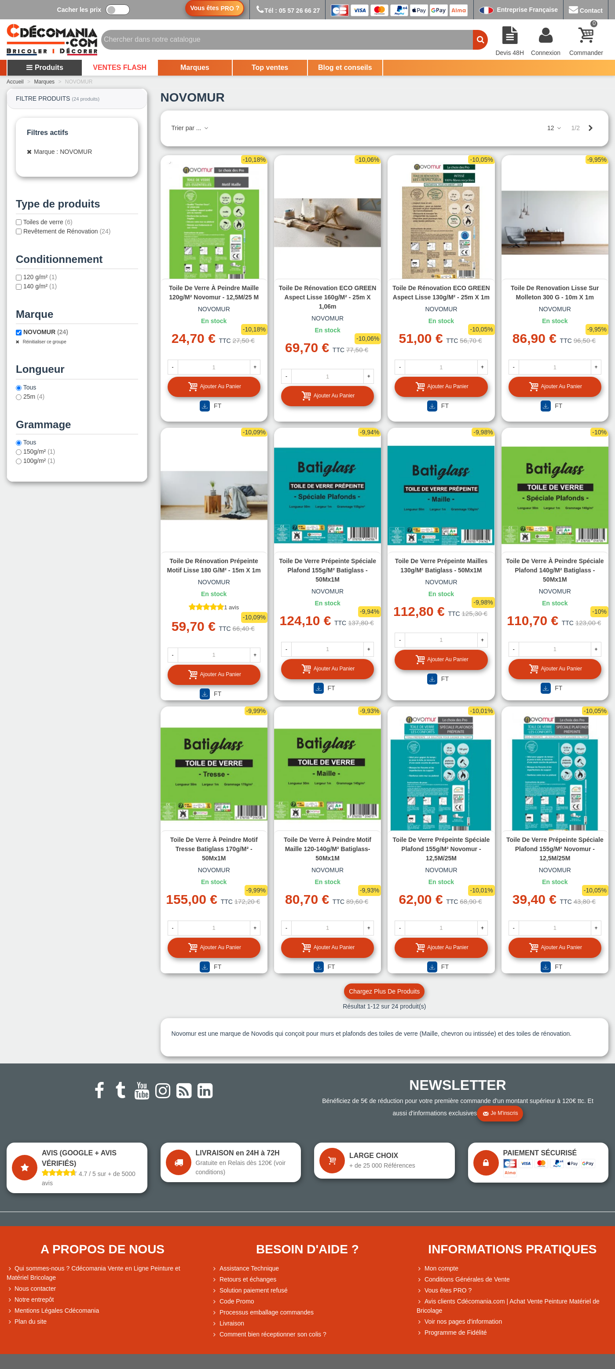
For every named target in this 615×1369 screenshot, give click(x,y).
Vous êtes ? (214, 8)
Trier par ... (190, 127)
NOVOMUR (45, 331)
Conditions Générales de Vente (463, 1279)
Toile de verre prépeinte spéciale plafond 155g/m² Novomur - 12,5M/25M (441, 849)
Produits (44, 67)
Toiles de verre (48, 222)
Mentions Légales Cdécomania (53, 1310)
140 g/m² (40, 286)
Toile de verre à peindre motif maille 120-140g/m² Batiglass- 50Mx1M (327, 849)
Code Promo (233, 1301)
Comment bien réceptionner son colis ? (269, 1334)
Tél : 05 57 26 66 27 (287, 10)
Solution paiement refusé (250, 1290)
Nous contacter (31, 1288)
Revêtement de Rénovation (66, 231)
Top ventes (270, 67)
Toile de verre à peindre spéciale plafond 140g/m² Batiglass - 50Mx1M (555, 570)
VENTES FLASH (119, 67)
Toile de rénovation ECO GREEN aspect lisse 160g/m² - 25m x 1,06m (327, 297)
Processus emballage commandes (263, 1312)
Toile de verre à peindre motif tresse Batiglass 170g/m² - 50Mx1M (214, 849)
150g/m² (39, 451)
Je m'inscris (500, 1113)
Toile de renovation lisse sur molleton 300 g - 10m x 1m (555, 292)
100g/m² (39, 460)
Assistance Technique (245, 1268)
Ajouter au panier (214, 387)
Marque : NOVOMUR (63, 151)
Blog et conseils (345, 67)
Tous (30, 387)
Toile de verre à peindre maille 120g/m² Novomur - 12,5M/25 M (214, 292)
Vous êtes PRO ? (448, 1290)
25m (33, 396)
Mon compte (437, 1268)
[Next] (590, 128)
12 (554, 127)
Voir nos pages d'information (459, 1321)
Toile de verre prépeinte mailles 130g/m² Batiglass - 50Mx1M (441, 565)
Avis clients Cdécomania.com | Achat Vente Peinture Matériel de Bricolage (508, 1305)
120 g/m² (40, 276)
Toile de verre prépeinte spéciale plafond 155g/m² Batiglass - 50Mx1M (327, 570)
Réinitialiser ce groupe (44, 341)
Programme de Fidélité (452, 1332)
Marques (194, 67)
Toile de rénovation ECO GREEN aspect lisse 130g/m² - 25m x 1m (441, 292)
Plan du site (27, 1321)
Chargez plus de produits (384, 991)
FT (210, 406)
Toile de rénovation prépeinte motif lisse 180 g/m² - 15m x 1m (214, 565)
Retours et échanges (244, 1279)
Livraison (228, 1323)
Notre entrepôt (30, 1299)
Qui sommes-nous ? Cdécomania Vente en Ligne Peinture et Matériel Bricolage (93, 1272)
